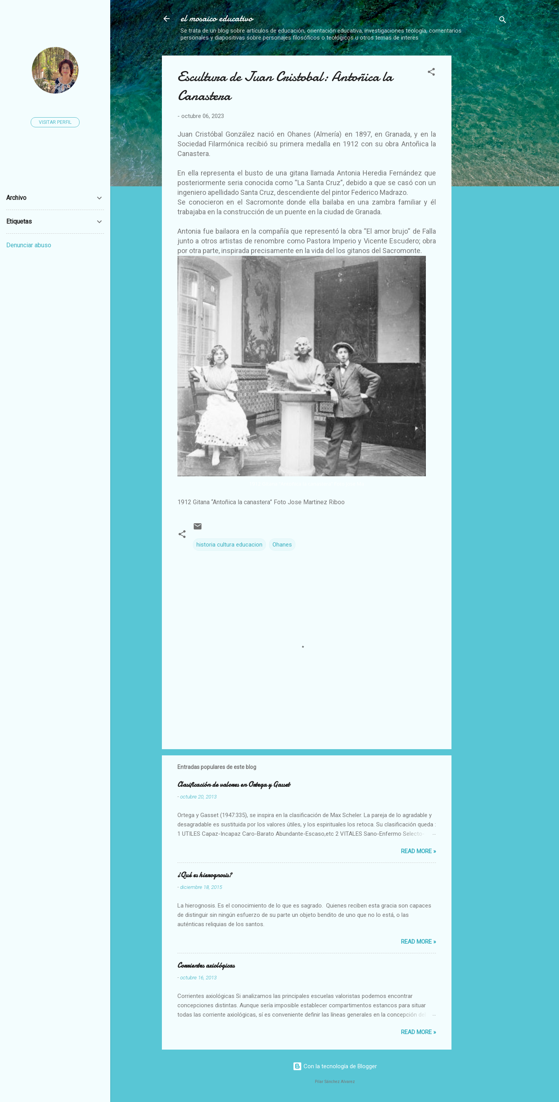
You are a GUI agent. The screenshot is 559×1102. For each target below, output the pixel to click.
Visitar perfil (55, 122)
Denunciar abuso (28, 245)
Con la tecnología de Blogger (335, 1066)
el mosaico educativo (217, 18)
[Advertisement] (508, 172)
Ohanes (282, 544)
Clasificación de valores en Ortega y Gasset (233, 785)
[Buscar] (502, 21)
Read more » (418, 851)
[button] (431, 73)
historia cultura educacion (229, 544)
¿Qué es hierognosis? (204, 875)
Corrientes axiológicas (205, 965)
